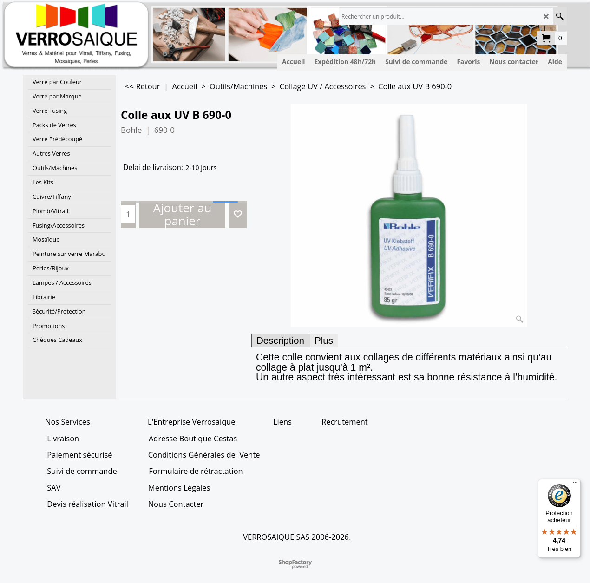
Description (280, 340)
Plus (324, 340)
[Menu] (575, 484)
